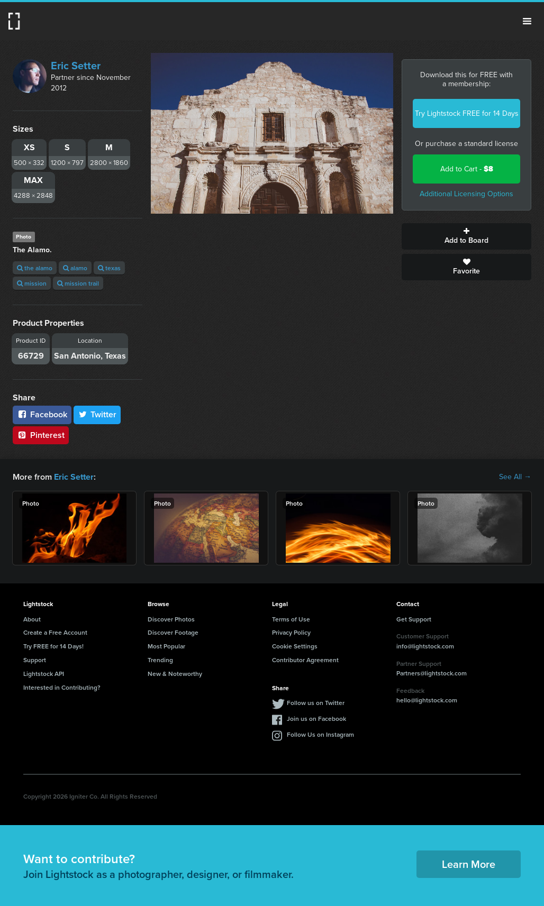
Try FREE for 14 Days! (53, 646)
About (32, 618)
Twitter (97, 414)
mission (32, 283)
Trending (160, 659)
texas (109, 267)
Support (34, 659)
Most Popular (166, 646)
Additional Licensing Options (466, 193)
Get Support (413, 618)
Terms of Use (291, 618)
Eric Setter (76, 66)
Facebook (42, 414)
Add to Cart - (466, 169)
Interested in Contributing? (62, 686)
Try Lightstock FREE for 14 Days (467, 113)
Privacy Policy (291, 632)
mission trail (78, 283)
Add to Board (466, 236)
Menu (527, 21)
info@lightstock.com (425, 646)
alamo (75, 267)
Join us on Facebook (316, 718)
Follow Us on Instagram (320, 734)
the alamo (34, 267)
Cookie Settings (295, 646)
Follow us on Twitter (315, 702)
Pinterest (41, 435)
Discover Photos (171, 618)
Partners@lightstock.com (431, 673)
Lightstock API (43, 673)
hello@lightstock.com (426, 699)
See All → (515, 477)
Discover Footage (173, 632)
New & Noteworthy (175, 673)
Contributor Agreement (305, 659)
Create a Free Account (55, 632)
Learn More (468, 864)
